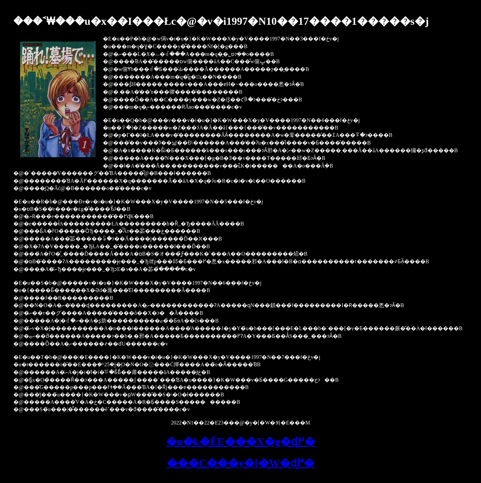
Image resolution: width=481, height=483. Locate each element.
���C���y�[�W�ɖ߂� (240, 463)
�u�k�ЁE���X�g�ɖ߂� (240, 442)
